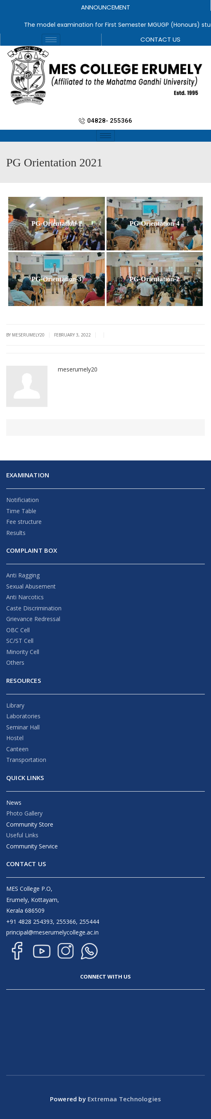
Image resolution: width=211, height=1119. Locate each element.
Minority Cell (22, 652)
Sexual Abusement (31, 586)
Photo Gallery (24, 813)
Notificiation (22, 500)
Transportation (26, 760)
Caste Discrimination (34, 608)
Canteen (17, 749)
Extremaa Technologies (123, 1099)
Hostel (15, 738)
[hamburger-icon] (51, 40)
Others (15, 662)
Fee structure (24, 522)
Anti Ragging (23, 575)
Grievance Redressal (33, 619)
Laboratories (23, 716)
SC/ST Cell (19, 641)
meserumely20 (77, 369)
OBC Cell (18, 630)
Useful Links (22, 835)
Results (16, 533)
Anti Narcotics (25, 597)
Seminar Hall (23, 727)
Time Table (21, 511)
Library (15, 705)
